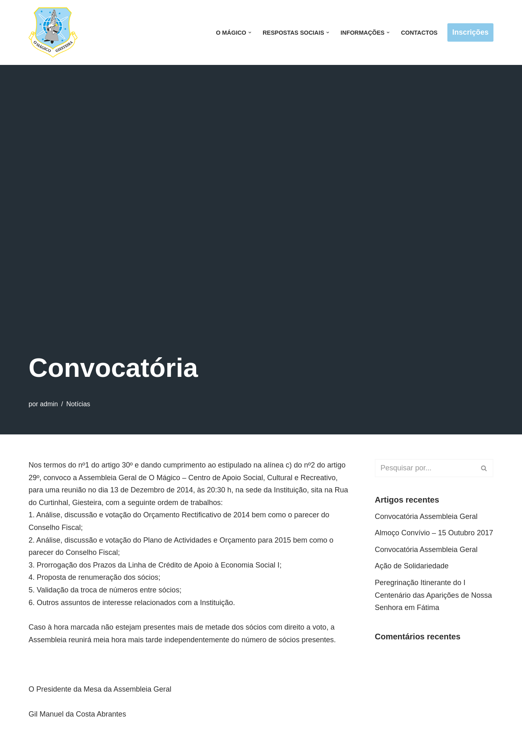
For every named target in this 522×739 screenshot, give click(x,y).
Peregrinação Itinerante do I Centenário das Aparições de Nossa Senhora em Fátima (433, 595)
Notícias (78, 403)
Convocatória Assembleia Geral (426, 516)
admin (49, 403)
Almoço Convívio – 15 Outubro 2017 (434, 533)
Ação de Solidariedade (412, 566)
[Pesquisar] (425, 468)
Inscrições (470, 32)
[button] (249, 32)
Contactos (419, 32)
